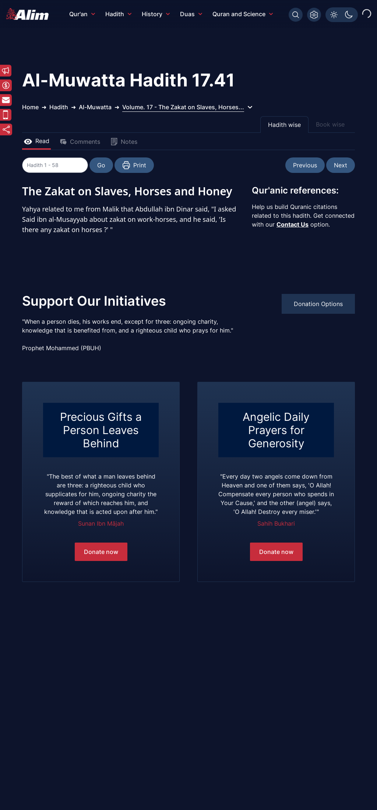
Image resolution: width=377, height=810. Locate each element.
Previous (305, 165)
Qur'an (82, 14)
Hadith (118, 14)
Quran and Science (242, 14)
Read (36, 141)
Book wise (330, 124)
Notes (123, 141)
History (156, 14)
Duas (191, 14)
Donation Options (318, 304)
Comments (80, 141)
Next (340, 165)
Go (102, 165)
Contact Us (292, 224)
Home (30, 107)
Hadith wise (284, 124)
